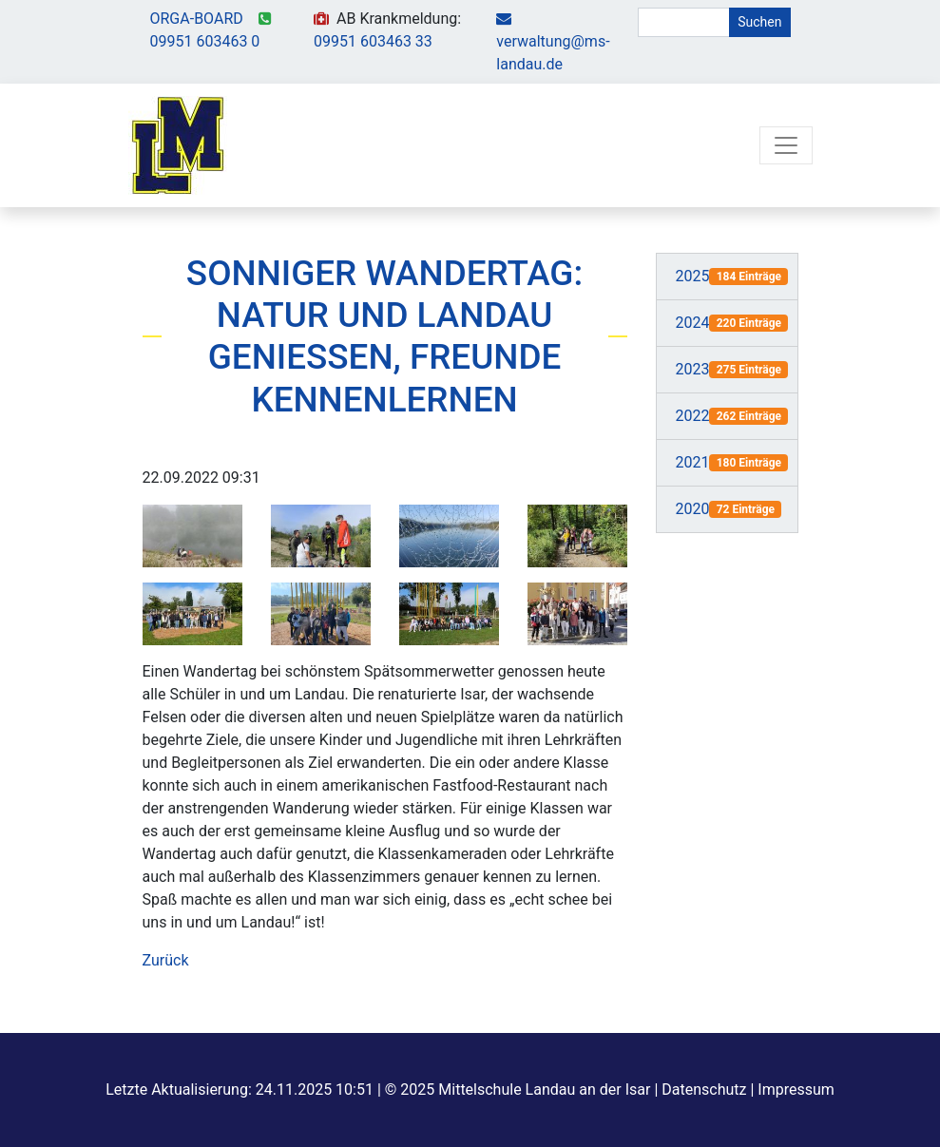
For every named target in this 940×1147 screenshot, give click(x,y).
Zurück (166, 960)
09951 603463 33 (373, 41)
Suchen (759, 21)
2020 (693, 509)
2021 (693, 462)
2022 (693, 416)
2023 (693, 369)
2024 (693, 323)
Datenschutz (704, 1089)
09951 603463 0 (205, 41)
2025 (693, 276)
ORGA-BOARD (196, 19)
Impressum (796, 1089)
